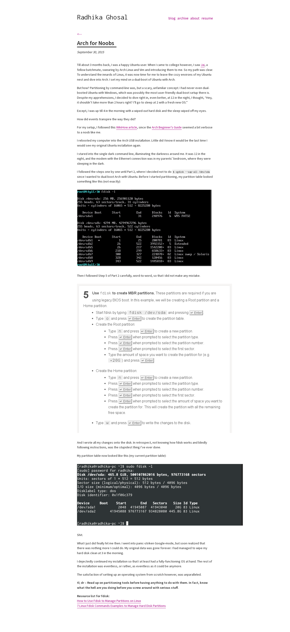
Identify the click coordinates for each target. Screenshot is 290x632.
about (195, 18)
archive (182, 18)
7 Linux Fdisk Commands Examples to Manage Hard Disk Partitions (121, 606)
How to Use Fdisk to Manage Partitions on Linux (109, 601)
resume (207, 18)
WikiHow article (126, 127)
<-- (79, 34)
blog (172, 18)
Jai (203, 65)
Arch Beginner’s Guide (167, 127)
